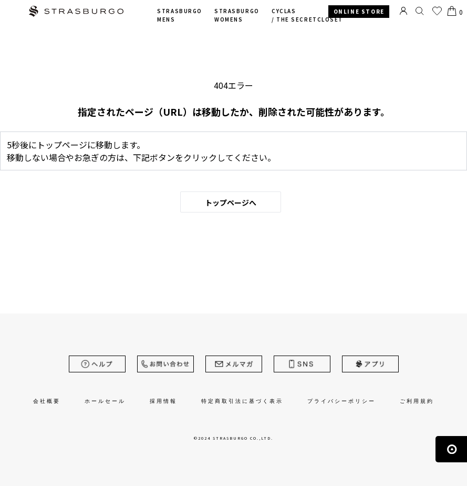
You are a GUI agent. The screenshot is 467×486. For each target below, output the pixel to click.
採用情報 (163, 401)
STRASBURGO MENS (179, 15)
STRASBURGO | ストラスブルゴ (76, 12)
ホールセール (105, 401)
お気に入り (437, 11)
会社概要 (46, 401)
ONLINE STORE (359, 11)
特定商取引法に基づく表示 (242, 401)
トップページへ (230, 202)
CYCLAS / (307, 15)
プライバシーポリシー (341, 401)
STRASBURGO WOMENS (236, 15)
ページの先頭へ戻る (451, 449)
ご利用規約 (417, 401)
